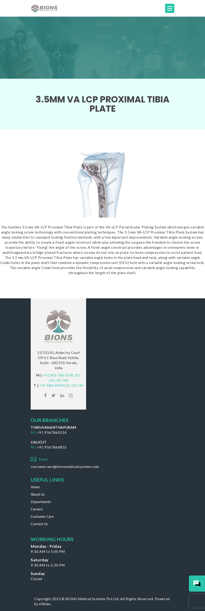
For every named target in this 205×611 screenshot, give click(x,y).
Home (35, 487)
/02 (52, 380)
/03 (58, 380)
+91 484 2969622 (54, 385)
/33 (74, 385)
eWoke (45, 604)
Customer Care (42, 516)
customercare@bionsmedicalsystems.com (65, 466)
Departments (41, 502)
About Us (38, 494)
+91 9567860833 (52, 447)
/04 (65, 380)
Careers (37, 509)
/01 (78, 375)
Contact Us (39, 524)
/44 (80, 385)
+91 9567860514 (52, 432)
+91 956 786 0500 (58, 375)
